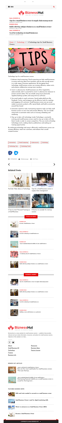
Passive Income (35, 350)
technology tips (13, 146)
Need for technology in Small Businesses (23, 33)
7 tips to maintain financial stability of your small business (33, 243)
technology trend (25, 146)
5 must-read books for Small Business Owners (28, 367)
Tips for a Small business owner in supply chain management (31, 21)
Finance (10, 352)
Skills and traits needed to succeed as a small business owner (34, 393)
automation (12, 142)
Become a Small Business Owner (27, 223)
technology (45, 142)
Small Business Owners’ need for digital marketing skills (32, 400)
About (10, 345)
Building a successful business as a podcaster (30, 312)
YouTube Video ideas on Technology (19, 189)
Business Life (12, 355)
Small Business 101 (13, 348)
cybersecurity (35, 142)
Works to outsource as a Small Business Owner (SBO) (31, 407)
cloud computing (23, 142)
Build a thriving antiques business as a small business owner (30, 27)
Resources (34, 345)
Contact (28, 1)
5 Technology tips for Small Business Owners (30, 253)
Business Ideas (35, 348)
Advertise (37, 1)
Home (11, 42)
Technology (20, 42)
